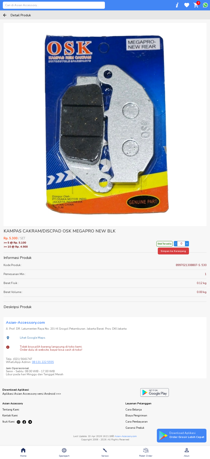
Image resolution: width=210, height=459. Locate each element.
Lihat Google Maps (32, 338)
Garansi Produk (134, 428)
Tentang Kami (10, 409)
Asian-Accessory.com (126, 436)
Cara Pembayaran (136, 422)
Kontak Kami (10, 415)
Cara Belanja (133, 409)
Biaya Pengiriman (136, 415)
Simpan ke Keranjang (173, 251)
